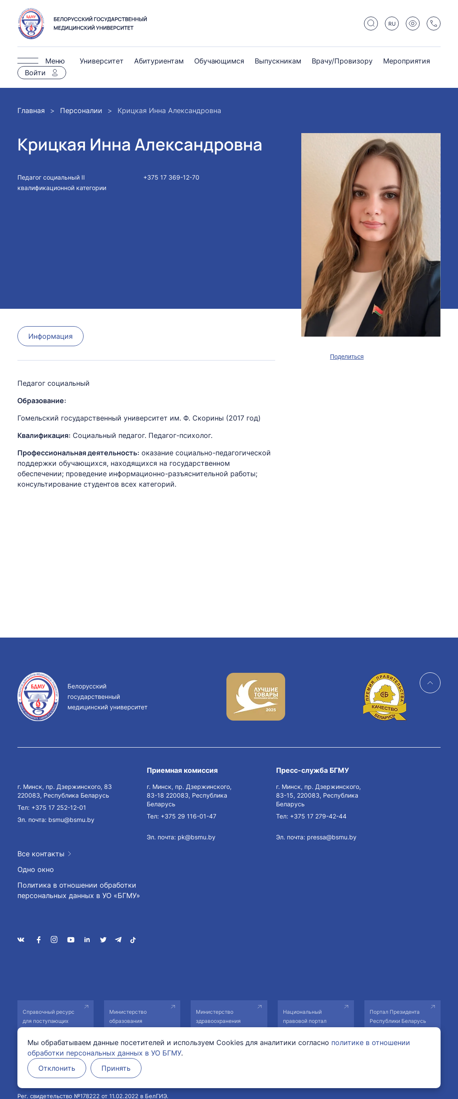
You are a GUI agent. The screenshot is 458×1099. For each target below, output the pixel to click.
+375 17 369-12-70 (171, 177)
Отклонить (56, 1068)
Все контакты (40, 853)
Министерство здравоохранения (218, 1016)
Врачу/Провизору (342, 61)
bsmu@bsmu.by (71, 819)
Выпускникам (278, 61)
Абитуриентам (159, 61)
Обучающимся (219, 61)
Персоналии (81, 110)
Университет (102, 61)
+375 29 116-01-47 (188, 816)
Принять (116, 1068)
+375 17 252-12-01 (58, 807)
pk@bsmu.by (197, 837)
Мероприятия (406, 61)
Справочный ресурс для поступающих (48, 1016)
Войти (35, 72)
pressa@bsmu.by (332, 837)
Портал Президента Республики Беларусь (398, 1016)
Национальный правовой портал (305, 1016)
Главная (31, 110)
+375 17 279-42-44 (318, 816)
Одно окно (35, 869)
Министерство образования (128, 1016)
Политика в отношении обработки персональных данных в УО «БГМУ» (78, 890)
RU (392, 23)
